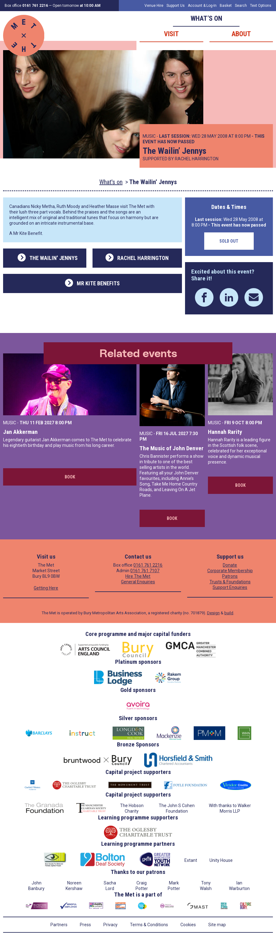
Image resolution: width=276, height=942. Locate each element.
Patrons (230, 576)
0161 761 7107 (144, 570)
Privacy (110, 924)
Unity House (221, 860)
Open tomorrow (77, 5)
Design (213, 613)
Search (241, 5)
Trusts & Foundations (230, 581)
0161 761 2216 (147, 565)
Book (70, 476)
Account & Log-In (202, 5)
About (241, 34)
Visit (171, 34)
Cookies (188, 924)
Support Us (175, 5)
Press (85, 924)
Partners (58, 924)
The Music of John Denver (172, 448)
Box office (26, 5)
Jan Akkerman (20, 431)
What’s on (206, 18)
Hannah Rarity (225, 431)
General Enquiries (138, 581)
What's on (111, 182)
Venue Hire (153, 5)
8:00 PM (63, 422)
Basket (226, 5)
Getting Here (46, 588)
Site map (217, 924)
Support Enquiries (230, 587)
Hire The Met (137, 576)
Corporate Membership (230, 570)
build (228, 613)
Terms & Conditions (149, 924)
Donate (230, 565)
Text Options (260, 5)
